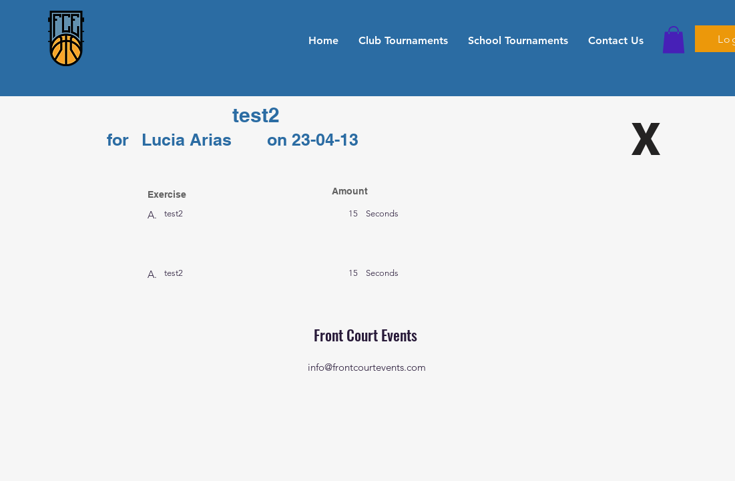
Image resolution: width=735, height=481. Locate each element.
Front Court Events (367, 334)
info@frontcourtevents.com (367, 367)
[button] (403, 40)
